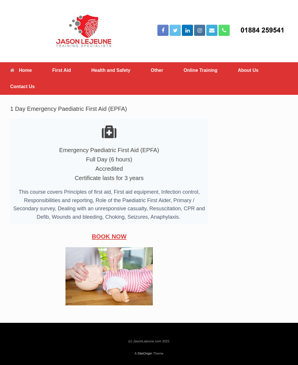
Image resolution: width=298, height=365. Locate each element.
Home (21, 70)
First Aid (61, 70)
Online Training (200, 70)
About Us (248, 70)
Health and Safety (110, 70)
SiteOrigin (144, 353)
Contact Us (22, 86)
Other (157, 70)
